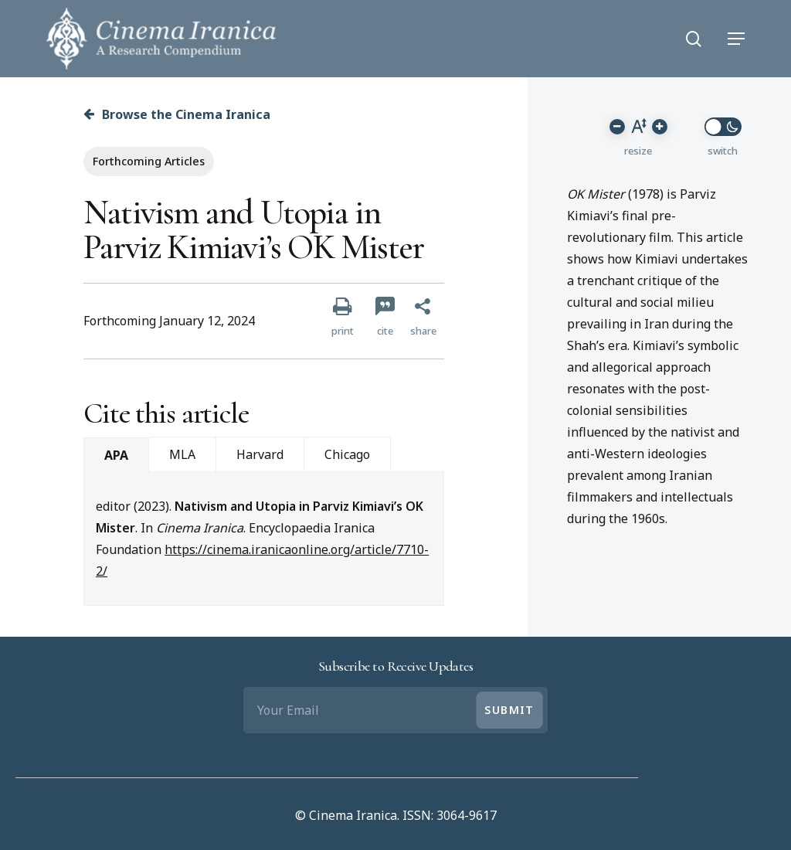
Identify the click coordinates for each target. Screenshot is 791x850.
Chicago (347, 454)
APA (116, 455)
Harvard (259, 454)
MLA (182, 454)
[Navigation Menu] (736, 38)
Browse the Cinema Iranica (176, 114)
